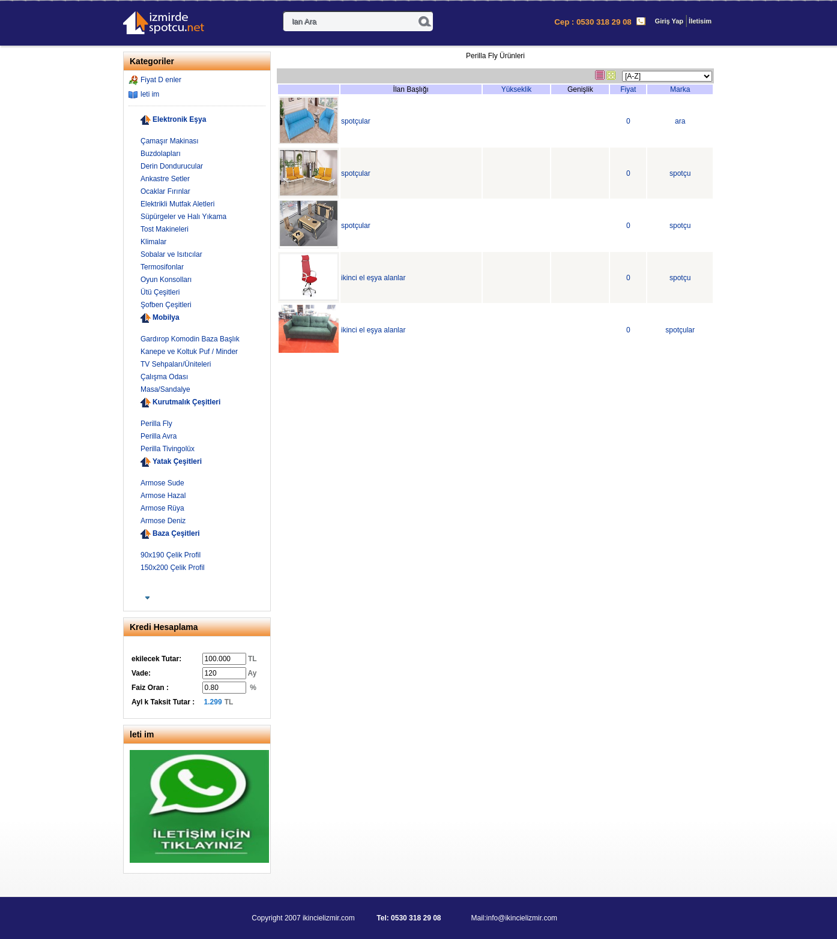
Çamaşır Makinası (170, 141)
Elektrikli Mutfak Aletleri (177, 204)
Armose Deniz (163, 521)
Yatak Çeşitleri (177, 461)
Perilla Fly (156, 423)
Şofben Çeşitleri (166, 305)
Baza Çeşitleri (176, 533)
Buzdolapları (161, 153)
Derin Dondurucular (172, 166)
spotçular (355, 121)
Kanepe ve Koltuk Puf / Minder (189, 351)
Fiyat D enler (161, 80)
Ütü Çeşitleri (160, 292)
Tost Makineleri (165, 229)
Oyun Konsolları (166, 279)
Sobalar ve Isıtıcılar (171, 254)
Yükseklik (516, 89)
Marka (680, 89)
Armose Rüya (162, 508)
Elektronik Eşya (179, 119)
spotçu (679, 173)
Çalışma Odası (164, 377)
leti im (150, 94)
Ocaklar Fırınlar (165, 191)
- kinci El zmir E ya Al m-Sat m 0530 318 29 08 (174, 24)
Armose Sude (162, 483)
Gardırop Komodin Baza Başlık (190, 339)
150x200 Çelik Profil (173, 567)
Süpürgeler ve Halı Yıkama (183, 216)
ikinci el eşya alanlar (373, 278)
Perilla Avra (159, 436)
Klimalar (153, 242)
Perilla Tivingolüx (168, 449)
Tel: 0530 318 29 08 (409, 918)
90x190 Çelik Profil (171, 555)
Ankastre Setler (165, 179)
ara (680, 121)
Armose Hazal (163, 495)
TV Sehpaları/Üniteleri (176, 364)
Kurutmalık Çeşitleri (186, 402)
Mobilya (166, 317)
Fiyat (628, 89)
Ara (425, 21)
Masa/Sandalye (165, 389)
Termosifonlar (162, 267)
